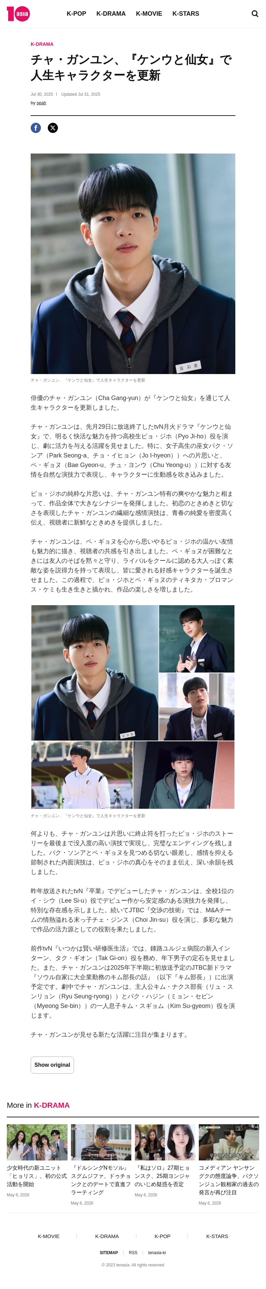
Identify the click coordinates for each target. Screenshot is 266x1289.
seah (41, 102)
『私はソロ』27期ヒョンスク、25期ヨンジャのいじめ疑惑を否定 (162, 1176)
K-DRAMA (111, 13)
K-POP (76, 13)
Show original (52, 1065)
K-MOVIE (149, 13)
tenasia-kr (157, 1252)
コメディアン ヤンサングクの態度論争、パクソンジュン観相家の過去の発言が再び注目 (229, 1180)
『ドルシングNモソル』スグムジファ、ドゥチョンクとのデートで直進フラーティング (101, 1180)
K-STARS (186, 13)
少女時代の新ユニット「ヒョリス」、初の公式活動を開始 (37, 1176)
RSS (133, 1252)
